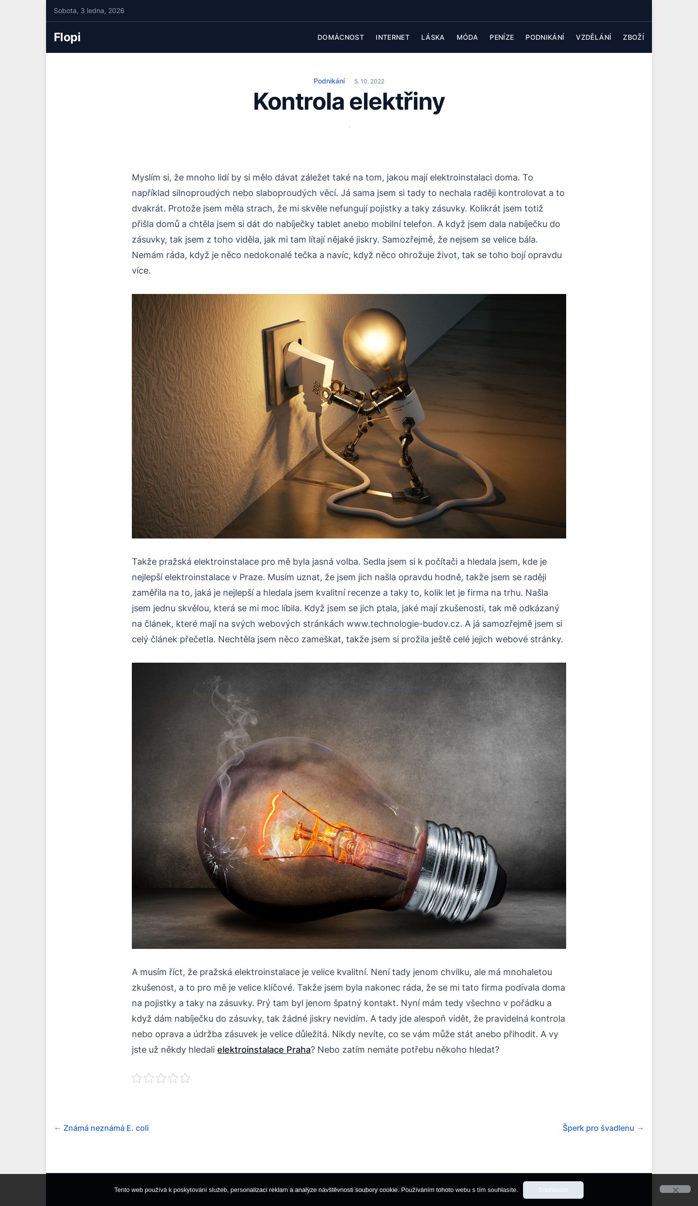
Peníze (502, 37)
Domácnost (340, 37)
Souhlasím (553, 1189)
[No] (675, 1189)
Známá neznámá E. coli (101, 1128)
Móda (467, 37)
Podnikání (544, 37)
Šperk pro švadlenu (603, 1128)
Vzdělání (593, 37)
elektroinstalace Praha (264, 1049)
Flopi (67, 37)
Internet (393, 37)
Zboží (633, 37)
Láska (433, 37)
